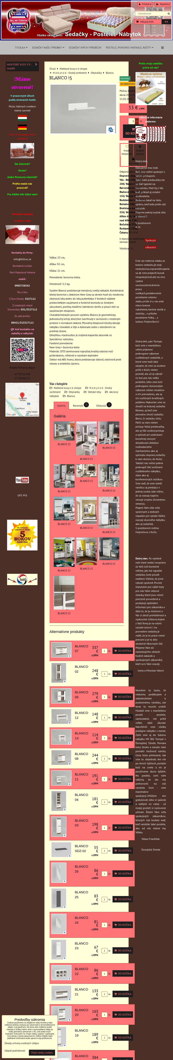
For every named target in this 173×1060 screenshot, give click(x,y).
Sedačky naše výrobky (48, 47)
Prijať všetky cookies (42, 1052)
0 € (166, 21)
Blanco (71, 396)
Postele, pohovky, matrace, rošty (129, 47)
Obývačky (74, 392)
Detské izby (94, 392)
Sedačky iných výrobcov (85, 47)
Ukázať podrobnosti (14, 1050)
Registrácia (163, 4)
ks (106, 651)
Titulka (21, 47)
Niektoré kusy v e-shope (67, 388)
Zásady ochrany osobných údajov (21, 1043)
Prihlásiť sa (145, 4)
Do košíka (133, 131)
